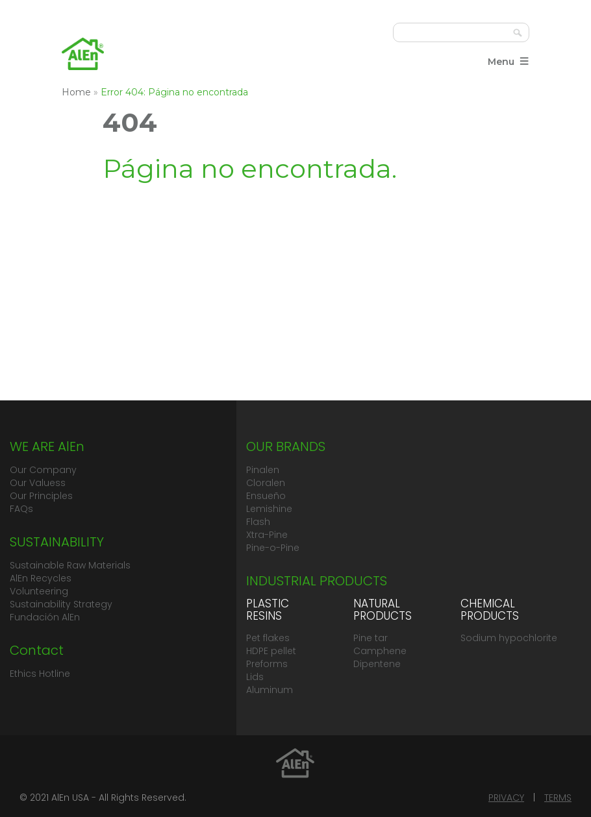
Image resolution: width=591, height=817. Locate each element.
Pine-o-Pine (272, 547)
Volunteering (39, 591)
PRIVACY (506, 797)
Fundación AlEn (45, 617)
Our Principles (41, 495)
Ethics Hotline (40, 673)
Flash (258, 521)
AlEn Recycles (40, 578)
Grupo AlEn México (83, 53)
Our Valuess (38, 482)
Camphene (380, 650)
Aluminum (269, 689)
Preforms (267, 663)
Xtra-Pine (267, 534)
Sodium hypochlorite (508, 637)
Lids (255, 676)
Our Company (43, 469)
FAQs (21, 508)
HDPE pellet (271, 650)
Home (76, 92)
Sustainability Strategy (61, 604)
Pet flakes (268, 637)
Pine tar (370, 637)
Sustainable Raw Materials (70, 565)
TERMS (558, 797)
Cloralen (265, 482)
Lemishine (269, 508)
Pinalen (262, 469)
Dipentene (377, 663)
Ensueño (266, 495)
